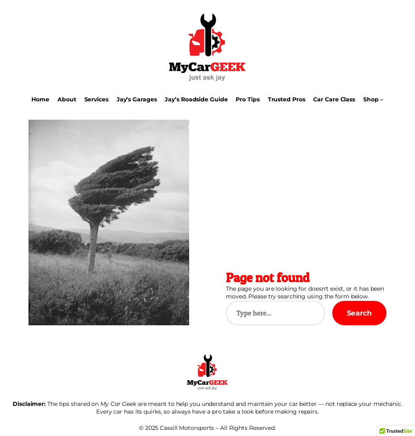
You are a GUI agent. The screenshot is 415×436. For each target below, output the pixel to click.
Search (359, 313)
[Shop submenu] (381, 99)
